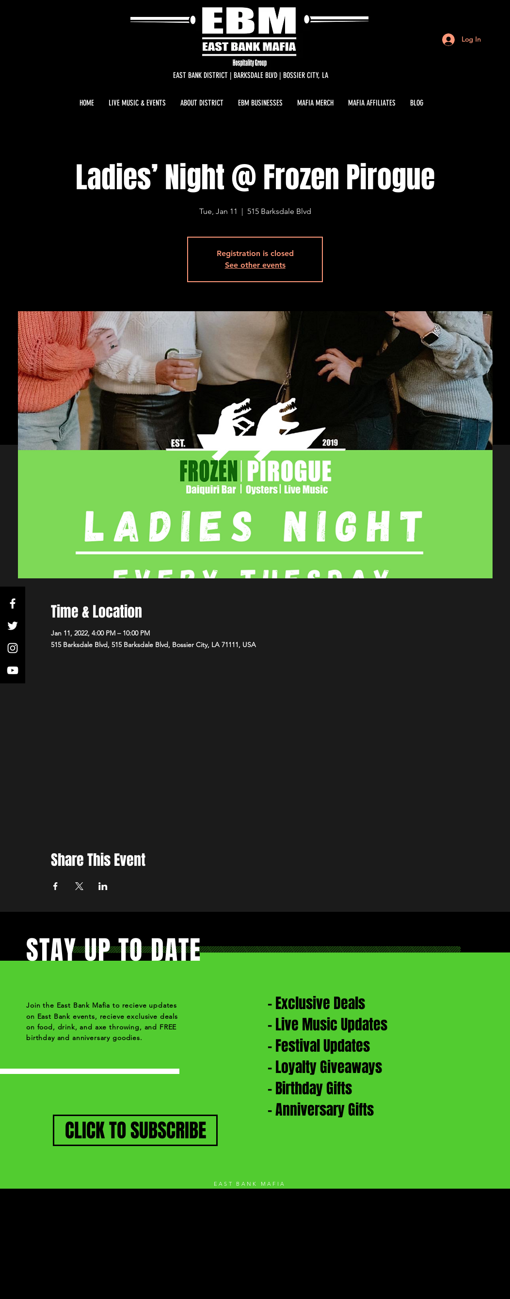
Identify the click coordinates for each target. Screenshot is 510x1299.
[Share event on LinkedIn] (103, 886)
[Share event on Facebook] (55, 886)
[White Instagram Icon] (12, 648)
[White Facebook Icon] (12, 603)
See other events (255, 265)
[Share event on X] (79, 886)
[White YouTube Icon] (12, 670)
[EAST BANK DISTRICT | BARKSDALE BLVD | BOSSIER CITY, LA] (251, 75)
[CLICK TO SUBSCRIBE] (135, 1130)
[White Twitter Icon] (12, 626)
